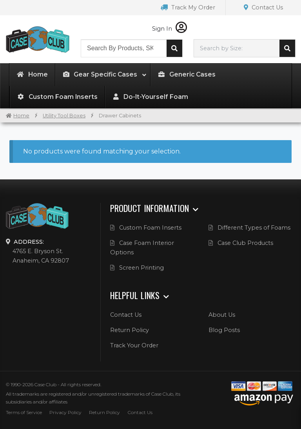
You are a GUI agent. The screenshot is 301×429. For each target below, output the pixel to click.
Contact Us (263, 7)
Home (21, 116)
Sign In (169, 28)
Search (174, 48)
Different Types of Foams (254, 227)
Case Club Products (245, 242)
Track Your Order (134, 345)
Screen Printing (141, 267)
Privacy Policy (65, 412)
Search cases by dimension (287, 48)
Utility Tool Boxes (64, 116)
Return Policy (129, 330)
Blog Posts (224, 330)
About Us (222, 314)
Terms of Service (24, 412)
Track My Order (188, 7)
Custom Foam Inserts (150, 227)
